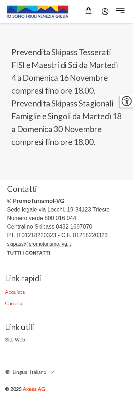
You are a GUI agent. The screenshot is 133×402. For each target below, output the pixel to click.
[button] (120, 11)
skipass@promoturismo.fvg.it (39, 244)
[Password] (105, 11)
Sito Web (15, 340)
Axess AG (34, 389)
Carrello (13, 303)
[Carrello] (88, 11)
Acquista (15, 292)
